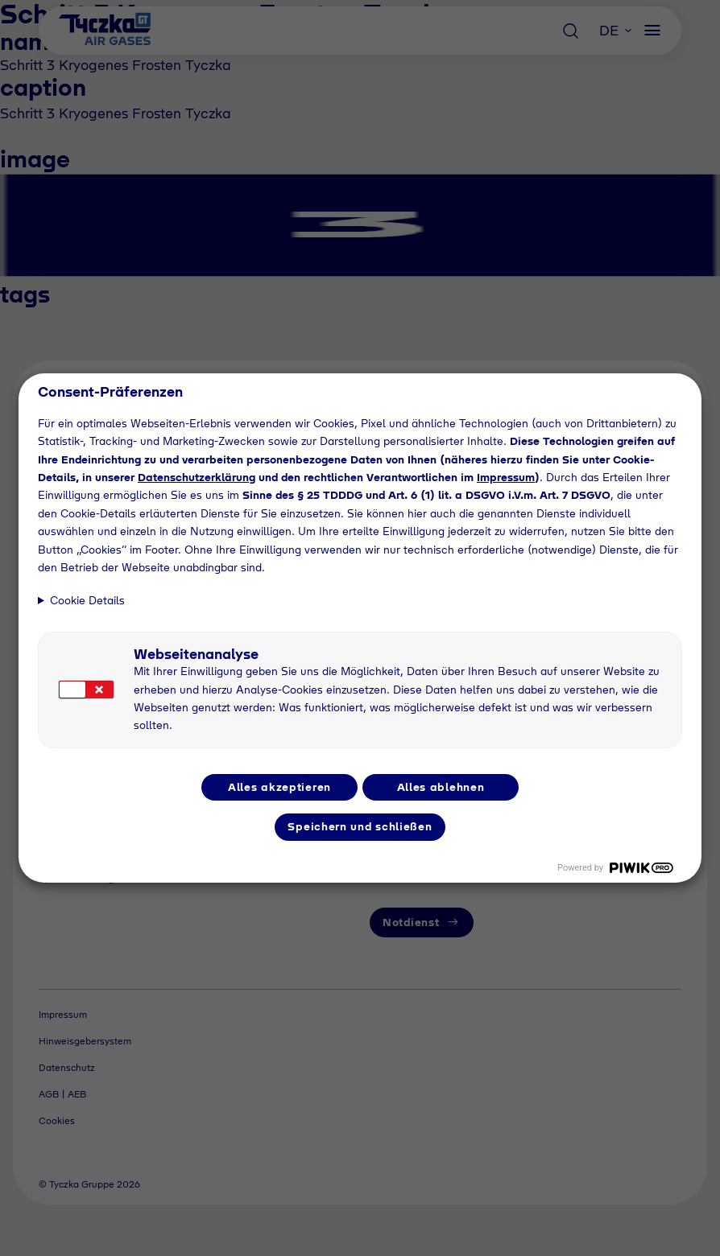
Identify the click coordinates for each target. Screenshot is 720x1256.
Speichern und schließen (360, 826)
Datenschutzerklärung (196, 477)
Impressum (506, 477)
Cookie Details (87, 600)
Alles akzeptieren (279, 786)
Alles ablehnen (441, 786)
